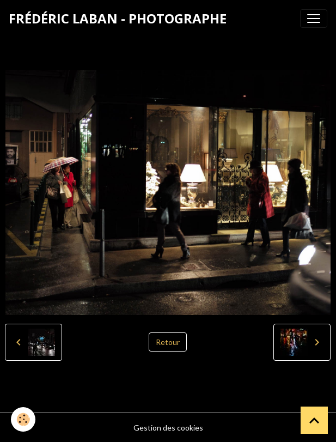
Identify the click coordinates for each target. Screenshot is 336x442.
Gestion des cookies (168, 427)
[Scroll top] (314, 420)
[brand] (118, 18)
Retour (168, 342)
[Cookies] (23, 419)
